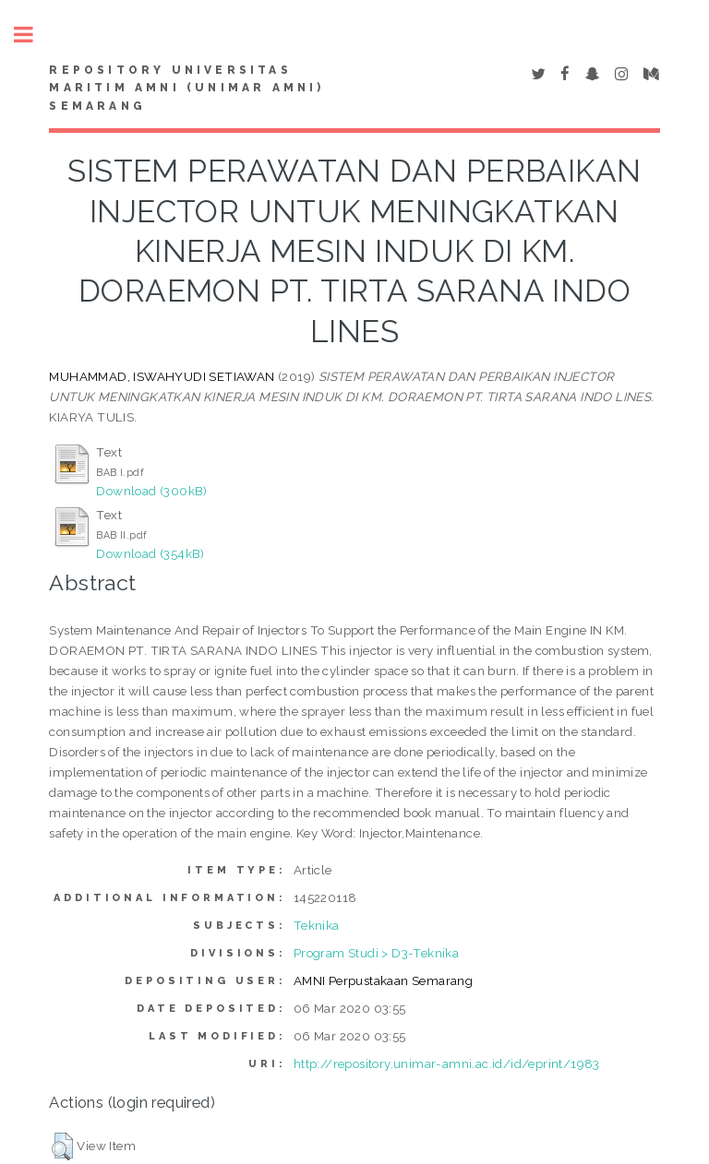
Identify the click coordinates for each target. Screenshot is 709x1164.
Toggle (33, 34)
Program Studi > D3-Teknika (376, 952)
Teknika (317, 925)
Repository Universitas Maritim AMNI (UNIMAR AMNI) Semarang (186, 88)
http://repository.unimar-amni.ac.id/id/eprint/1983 (447, 1063)
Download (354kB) (150, 553)
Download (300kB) (151, 490)
